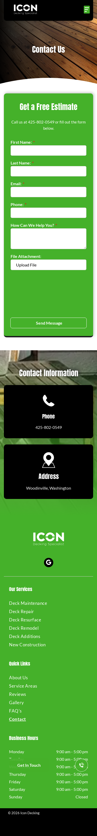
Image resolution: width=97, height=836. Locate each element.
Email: (16, 183)
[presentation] (32, 293)
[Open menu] (87, 9)
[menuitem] (48, 603)
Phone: (17, 204)
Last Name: (21, 162)
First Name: (21, 142)
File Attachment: (26, 256)
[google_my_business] (48, 563)
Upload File (26, 264)
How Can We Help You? (32, 225)
